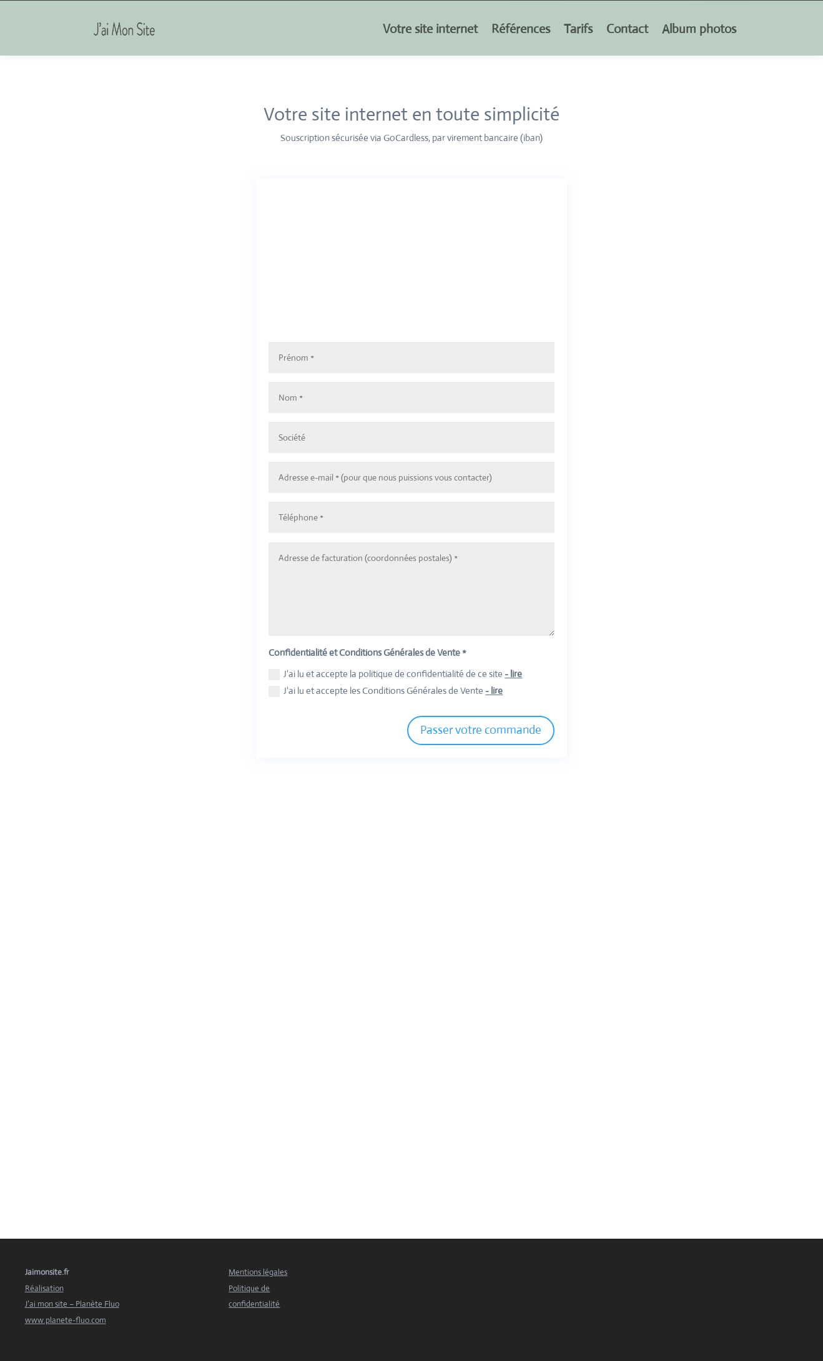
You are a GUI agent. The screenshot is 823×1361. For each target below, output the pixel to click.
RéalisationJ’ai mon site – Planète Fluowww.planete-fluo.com (72, 1304)
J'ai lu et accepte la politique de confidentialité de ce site (395, 674)
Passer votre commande (480, 730)
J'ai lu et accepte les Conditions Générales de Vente (386, 691)
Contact (627, 29)
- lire (513, 674)
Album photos (699, 29)
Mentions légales (258, 1272)
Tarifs (578, 29)
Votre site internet (430, 29)
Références (520, 29)
